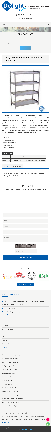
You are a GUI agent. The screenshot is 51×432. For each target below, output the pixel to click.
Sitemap (29, 429)
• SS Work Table (8, 173)
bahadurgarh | (33, 419)
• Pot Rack (15, 176)
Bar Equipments (7, 384)
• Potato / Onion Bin (39, 173)
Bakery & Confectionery (10, 395)
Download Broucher (29, 15)
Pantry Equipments (8, 366)
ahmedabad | (10, 416)
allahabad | (26, 416)
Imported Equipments (9, 388)
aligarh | (20, 416)
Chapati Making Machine (10, 362)
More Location (7, 422)
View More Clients (25, 284)
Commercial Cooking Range (11, 355)
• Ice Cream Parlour (18, 173)
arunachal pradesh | (17, 419)
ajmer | (16, 416)
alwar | (32, 416)
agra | (3, 416)
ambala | (37, 416)
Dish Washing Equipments (10, 391)
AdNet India (23, 429)
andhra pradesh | (7, 419)
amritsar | (43, 416)
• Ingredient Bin (28, 173)
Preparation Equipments (10, 369)
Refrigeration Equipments (10, 358)
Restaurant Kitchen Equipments (12, 399)
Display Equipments (8, 373)
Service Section (7, 380)
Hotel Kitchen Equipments (10, 402)
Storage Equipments (9, 377)
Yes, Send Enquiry (25, 257)
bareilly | (39, 419)
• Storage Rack (8, 176)
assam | (26, 419)
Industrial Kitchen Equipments (12, 406)
